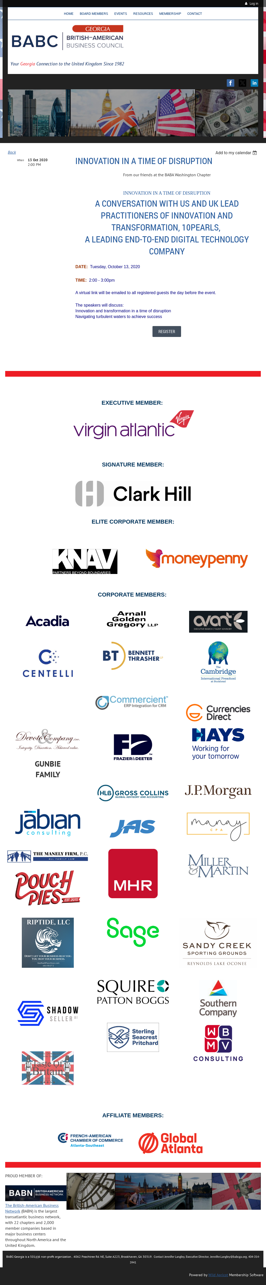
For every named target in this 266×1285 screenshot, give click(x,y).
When (20, 160)
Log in (254, 3)
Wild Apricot (218, 1275)
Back (12, 152)
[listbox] (236, 153)
